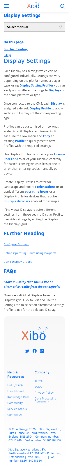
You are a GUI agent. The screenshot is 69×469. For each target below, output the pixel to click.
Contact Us (14, 414)
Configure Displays (16, 244)
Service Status (17, 408)
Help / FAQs (15, 385)
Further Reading (16, 49)
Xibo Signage (19, 429)
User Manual (15, 391)
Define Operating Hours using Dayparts (30, 253)
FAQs (7, 55)
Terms (39, 380)
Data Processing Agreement (45, 400)
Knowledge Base (18, 397)
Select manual (17, 27)
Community (15, 402)
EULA (38, 386)
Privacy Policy (44, 392)
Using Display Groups (18, 261)
